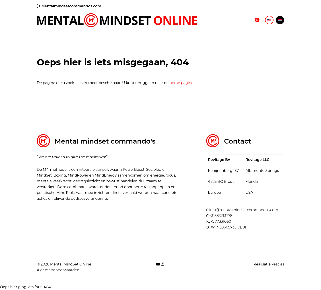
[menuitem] (269, 20)
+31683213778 (219, 216)
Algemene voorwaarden (58, 270)
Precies (278, 264)
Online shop (232, 20)
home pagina (181, 83)
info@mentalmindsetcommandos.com (242, 210)
